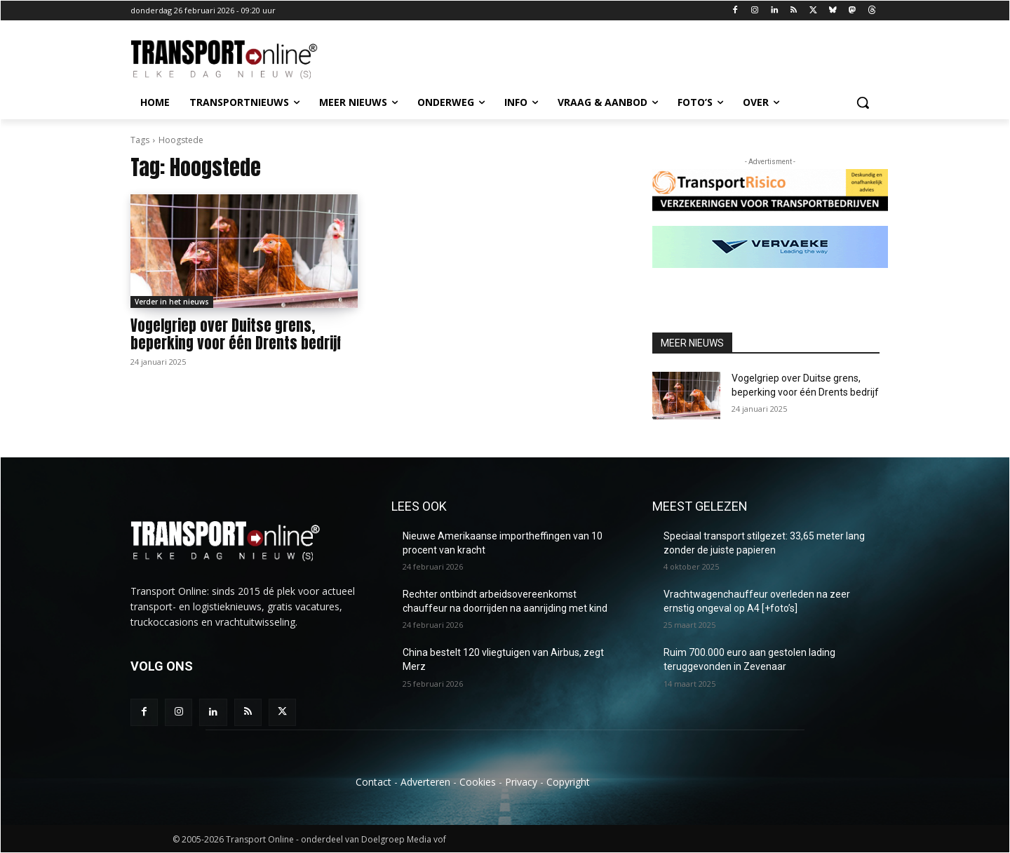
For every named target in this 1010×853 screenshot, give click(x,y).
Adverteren (425, 781)
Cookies (477, 781)
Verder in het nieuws (172, 302)
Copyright (568, 781)
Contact (373, 781)
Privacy (521, 781)
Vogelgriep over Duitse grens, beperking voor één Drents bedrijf (235, 334)
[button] (863, 102)
